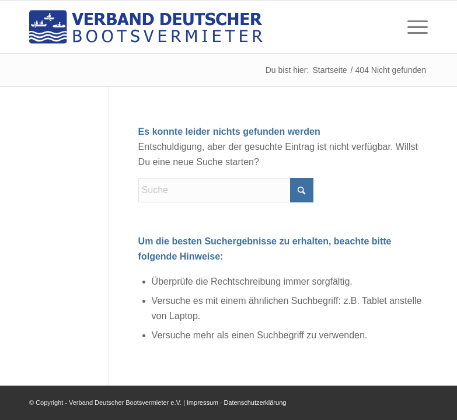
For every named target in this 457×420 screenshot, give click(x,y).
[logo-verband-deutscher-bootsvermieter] (146, 27)
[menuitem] (412, 27)
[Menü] (412, 27)
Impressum (202, 402)
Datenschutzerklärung (255, 402)
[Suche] (225, 190)
